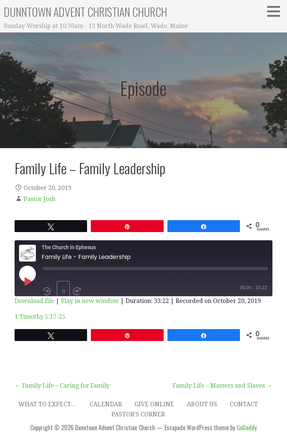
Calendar (106, 404)
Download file (34, 300)
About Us (202, 404)
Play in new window (90, 300)
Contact (244, 404)
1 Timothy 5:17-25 (40, 316)
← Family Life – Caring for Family (62, 385)
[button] (276, 11)
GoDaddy (247, 427)
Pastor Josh (39, 199)
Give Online (154, 404)
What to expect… (47, 404)
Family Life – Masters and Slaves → (222, 385)
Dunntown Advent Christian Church (85, 11)
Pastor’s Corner (138, 414)
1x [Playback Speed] (63, 291)
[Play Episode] (27, 281)
